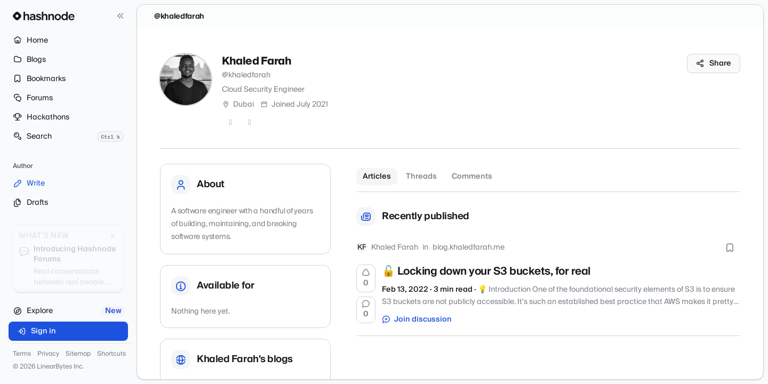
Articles (377, 176)
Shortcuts (111, 354)
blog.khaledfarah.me (469, 247)
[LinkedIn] (249, 122)
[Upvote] (365, 278)
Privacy (48, 354)
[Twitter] (230, 122)
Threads (421, 176)
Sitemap (78, 354)
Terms (22, 354)
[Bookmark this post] (729, 247)
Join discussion (417, 319)
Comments (472, 176)
